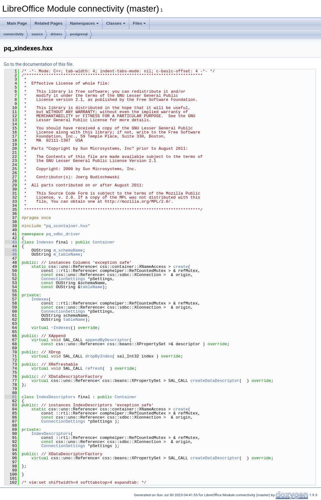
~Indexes (61, 328)
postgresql (78, 34)
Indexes (45, 242)
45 (11, 250)
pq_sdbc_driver (63, 234)
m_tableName (66, 254)
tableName (91, 287)
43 (11, 242)
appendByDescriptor (107, 340)
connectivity (13, 34)
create (180, 266)
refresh (94, 368)
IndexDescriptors (56, 397)
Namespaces (84, 23)
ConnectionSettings (63, 279)
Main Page (17, 23)
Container (103, 242)
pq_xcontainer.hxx (67, 226)
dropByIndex (98, 356)
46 (11, 254)
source (37, 34)
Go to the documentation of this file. (39, 64)
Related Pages (48, 23)
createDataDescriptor (214, 380)
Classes (115, 23)
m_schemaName (68, 250)
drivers (56, 34)
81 (11, 397)
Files (139, 23)
